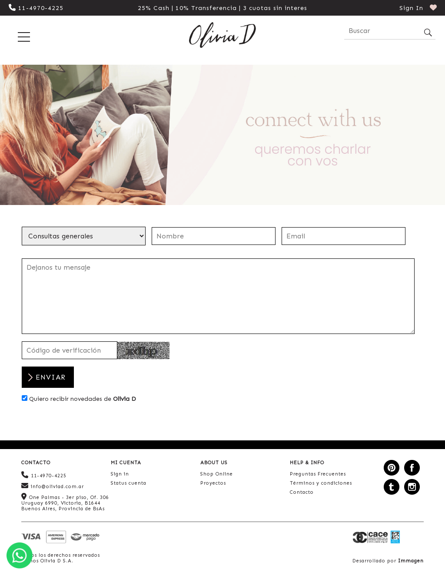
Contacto (302, 492)
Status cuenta (128, 483)
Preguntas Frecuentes (318, 474)
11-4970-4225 (36, 8)
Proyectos (213, 483)
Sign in (120, 474)
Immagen (411, 561)
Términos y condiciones (321, 483)
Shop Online (216, 474)
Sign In (411, 8)
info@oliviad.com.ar (52, 485)
